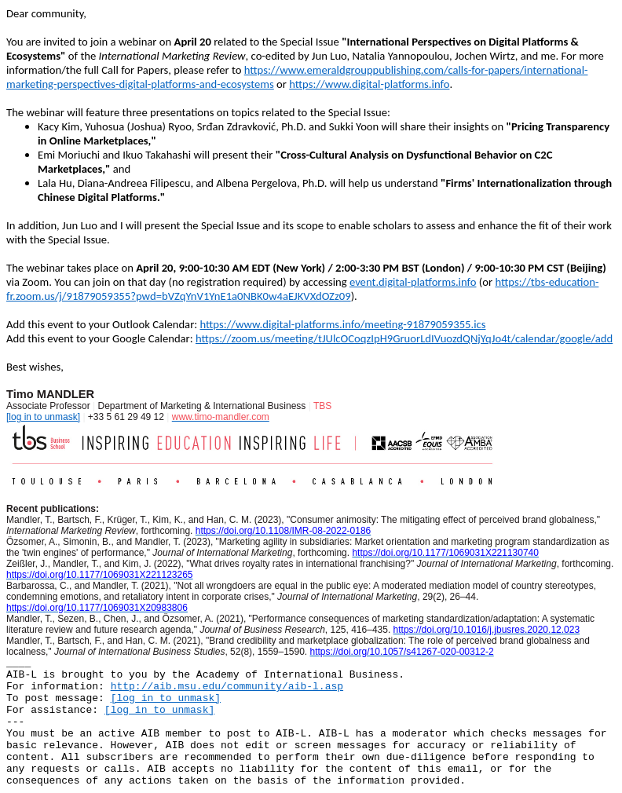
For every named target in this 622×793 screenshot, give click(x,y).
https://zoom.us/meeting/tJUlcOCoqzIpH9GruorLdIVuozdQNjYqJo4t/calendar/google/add (404, 338)
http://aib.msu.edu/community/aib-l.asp (227, 687)
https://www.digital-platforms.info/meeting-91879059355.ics (342, 324)
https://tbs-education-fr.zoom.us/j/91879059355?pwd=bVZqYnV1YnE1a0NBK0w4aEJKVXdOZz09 (302, 289)
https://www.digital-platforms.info (369, 84)
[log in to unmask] (43, 416)
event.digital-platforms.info (413, 282)
